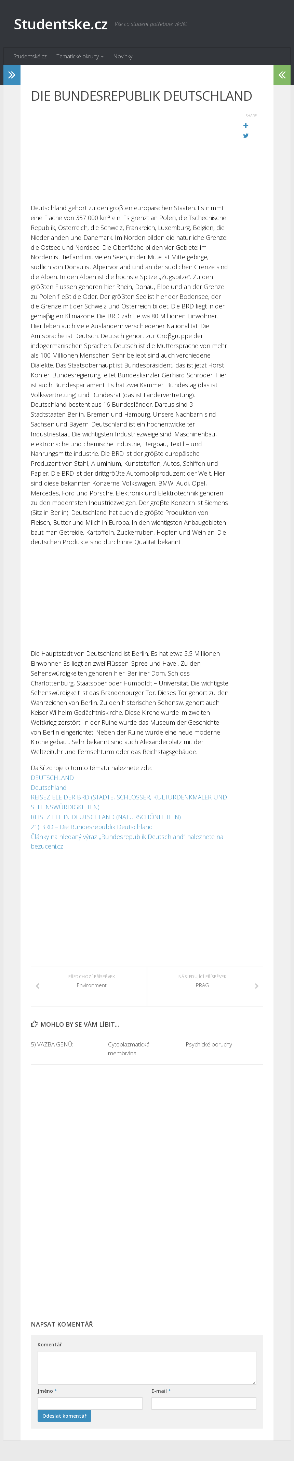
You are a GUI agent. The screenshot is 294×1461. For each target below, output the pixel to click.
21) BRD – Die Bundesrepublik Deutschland (92, 827)
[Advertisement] (130, 155)
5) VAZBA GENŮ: (52, 1044)
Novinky (122, 56)
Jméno (47, 1391)
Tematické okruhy (77, 56)
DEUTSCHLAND (52, 777)
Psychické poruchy (209, 1044)
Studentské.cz (30, 56)
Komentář (50, 1344)
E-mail (161, 1391)
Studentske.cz (61, 23)
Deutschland (49, 787)
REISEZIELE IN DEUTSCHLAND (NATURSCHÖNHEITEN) (106, 817)
